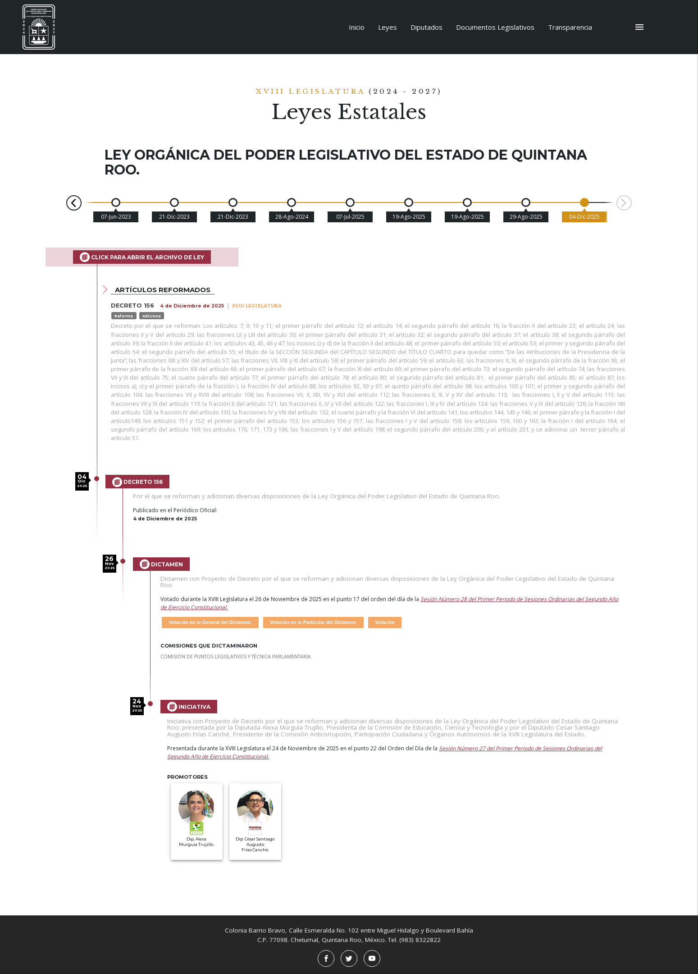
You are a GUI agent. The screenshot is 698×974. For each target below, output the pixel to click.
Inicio (357, 27)
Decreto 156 (137, 482)
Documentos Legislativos (495, 27)
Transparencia (570, 27)
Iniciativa (188, 707)
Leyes (387, 27)
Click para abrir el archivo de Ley (142, 257)
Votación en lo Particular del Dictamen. (313, 622)
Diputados (427, 27)
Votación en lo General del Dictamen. (210, 622)
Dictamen (161, 564)
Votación (385, 622)
